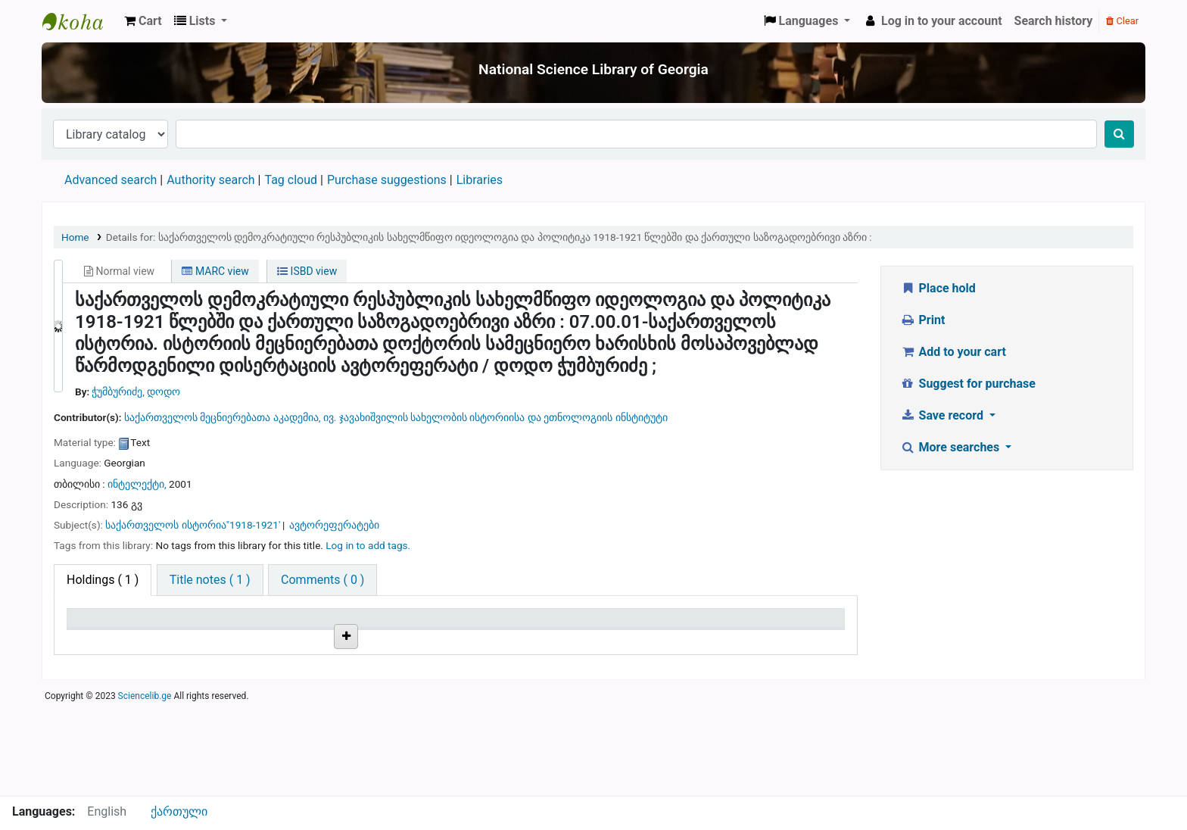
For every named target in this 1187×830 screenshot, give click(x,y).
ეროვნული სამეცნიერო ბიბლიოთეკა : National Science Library (80, 21)
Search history (1053, 21)
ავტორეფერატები (334, 525)
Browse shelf (401, 675)
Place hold (938, 288)
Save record (943, 415)
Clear (1122, 21)
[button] (143, 21)
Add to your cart (953, 352)
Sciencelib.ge (145, 787)
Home (75, 237)
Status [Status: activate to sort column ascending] (611, 625)
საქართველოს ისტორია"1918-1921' (192, 525)
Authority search (210, 180)
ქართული (179, 811)
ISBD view (307, 271)
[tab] (210, 580)
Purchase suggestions (387, 180)
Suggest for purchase (968, 383)
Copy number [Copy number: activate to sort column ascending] (497, 625)
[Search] (1119, 134)
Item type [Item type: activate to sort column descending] (99, 625)
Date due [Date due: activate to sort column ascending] (746, 625)
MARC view (215, 271)
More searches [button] (951, 447)
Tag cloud (290, 180)
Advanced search (110, 180)
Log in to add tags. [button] (368, 545)
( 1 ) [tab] (103, 580)
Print (922, 320)
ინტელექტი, (138, 484)
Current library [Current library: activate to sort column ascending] (241, 625)
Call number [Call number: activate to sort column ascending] (364, 625)
